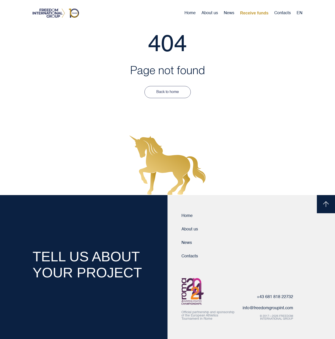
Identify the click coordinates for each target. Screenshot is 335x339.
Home (190, 13)
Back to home (167, 92)
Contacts (282, 13)
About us (209, 13)
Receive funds (254, 13)
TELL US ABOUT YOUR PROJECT (87, 264)
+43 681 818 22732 (275, 297)
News (229, 13)
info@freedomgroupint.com (268, 308)
